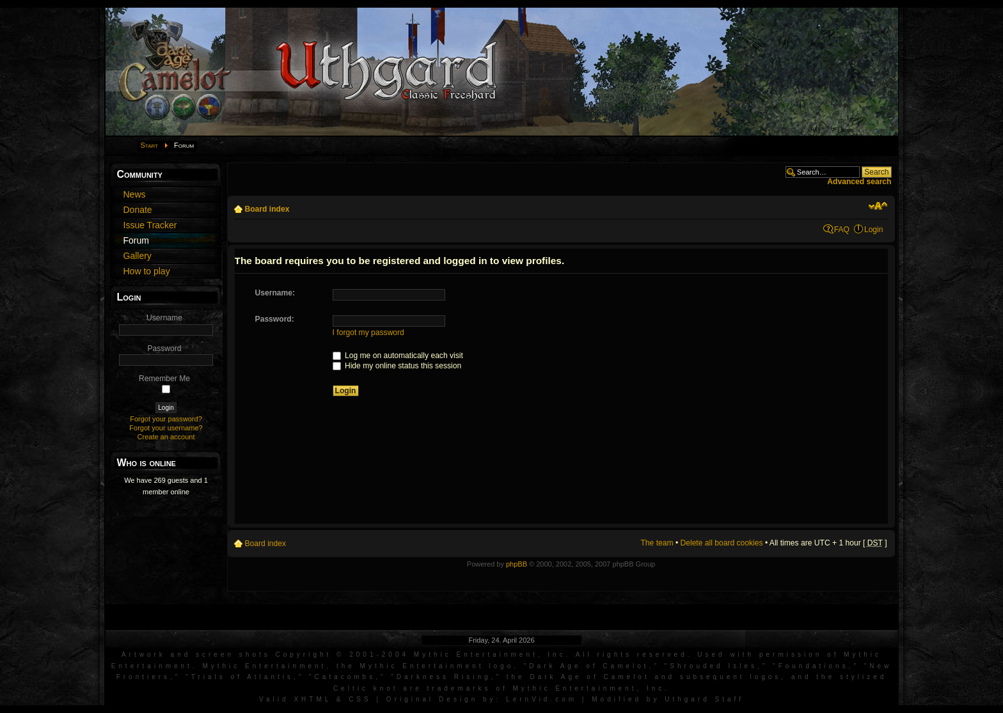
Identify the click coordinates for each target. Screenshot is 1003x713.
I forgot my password (368, 332)
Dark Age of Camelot (589, 666)
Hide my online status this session (397, 365)
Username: (275, 292)
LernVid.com (541, 699)
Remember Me (164, 378)
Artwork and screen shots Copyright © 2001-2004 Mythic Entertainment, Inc (344, 654)
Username (164, 317)
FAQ (841, 229)
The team (656, 542)
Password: (274, 319)
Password (164, 348)
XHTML (312, 699)
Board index (267, 209)
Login (873, 229)
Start (150, 145)
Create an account (166, 437)
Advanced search (859, 181)
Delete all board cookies (722, 542)
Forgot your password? (166, 419)
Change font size (878, 206)
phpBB (516, 564)
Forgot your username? (165, 428)
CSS (360, 699)
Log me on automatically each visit (398, 355)
